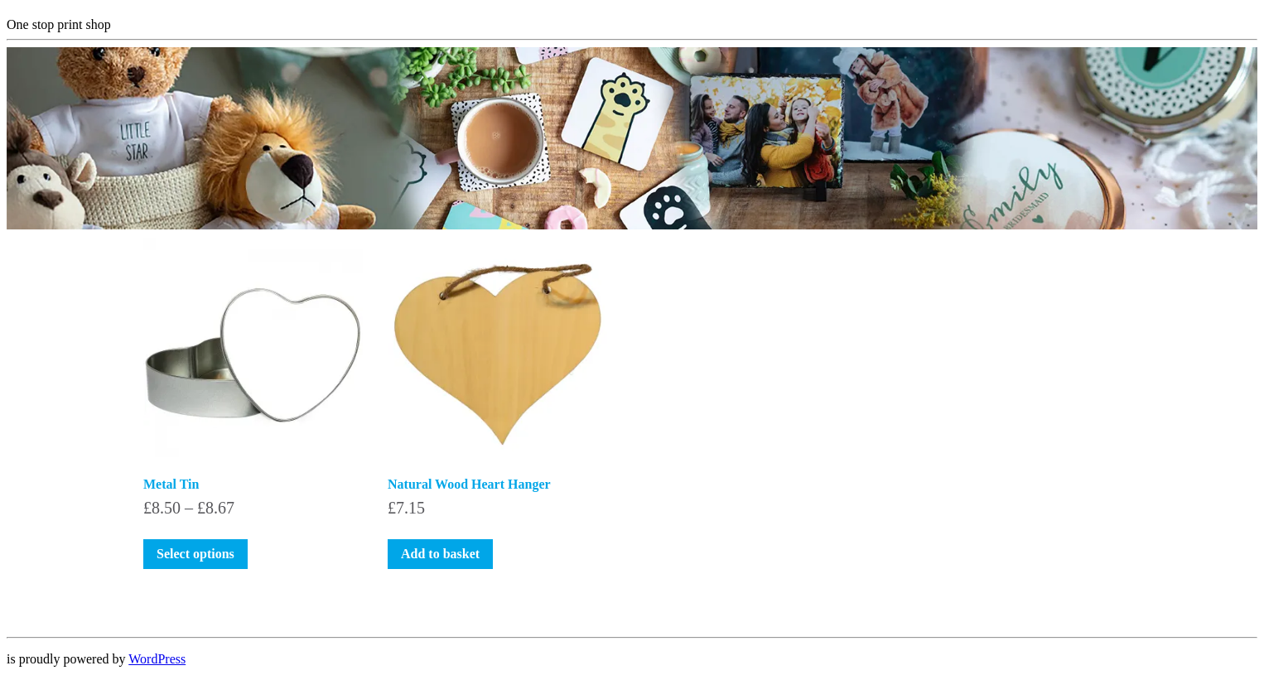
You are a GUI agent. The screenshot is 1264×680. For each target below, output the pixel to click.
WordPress (157, 659)
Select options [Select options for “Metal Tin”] (195, 554)
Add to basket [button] (440, 554)
